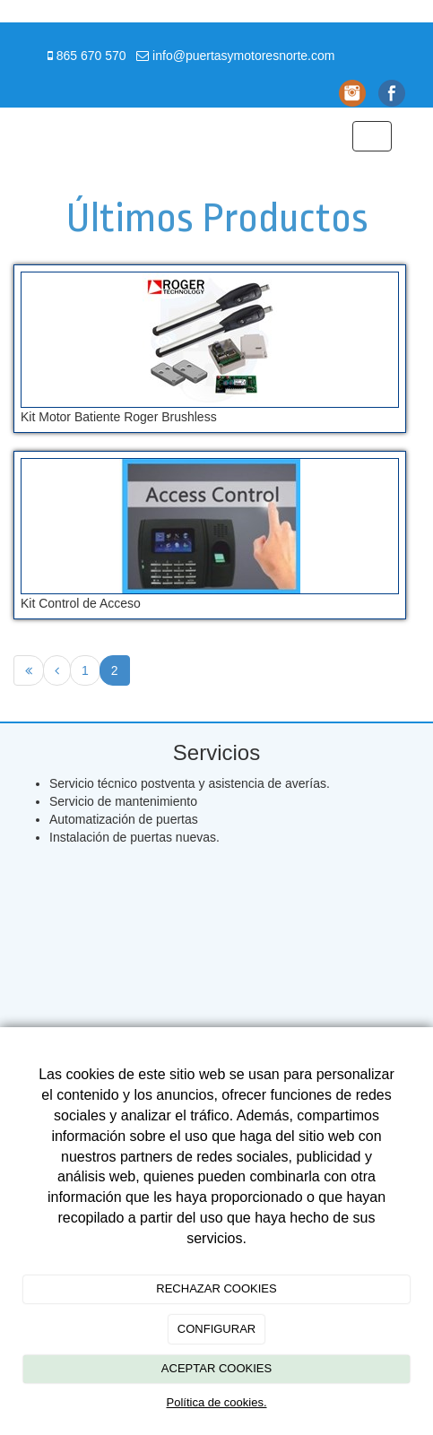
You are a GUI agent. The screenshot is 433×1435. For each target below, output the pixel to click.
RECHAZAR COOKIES (216, 1288)
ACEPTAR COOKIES (216, 1368)
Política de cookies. (216, 1402)
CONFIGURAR (216, 1329)
